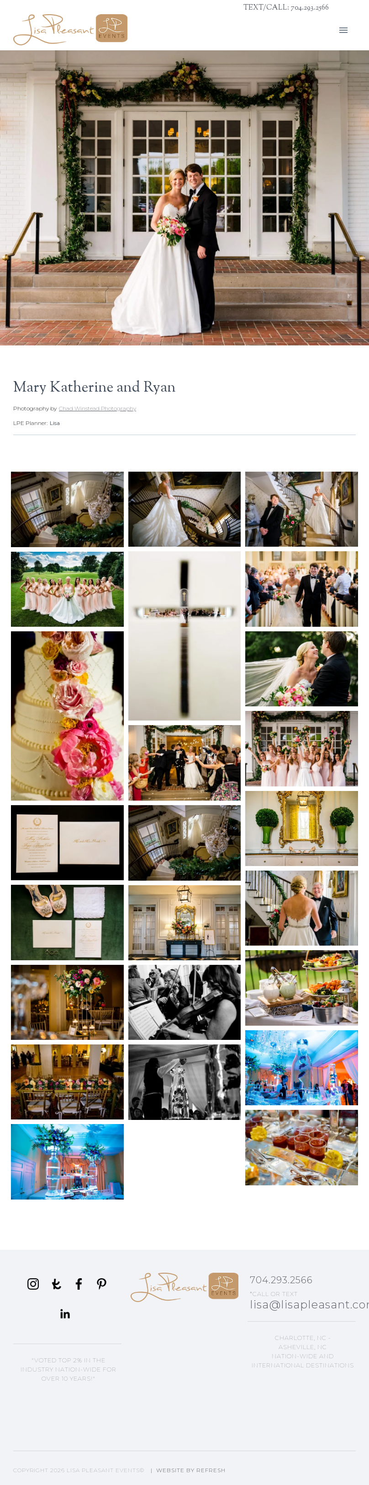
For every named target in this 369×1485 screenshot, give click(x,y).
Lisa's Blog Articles (303, 1414)
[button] (343, 29)
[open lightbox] (67, 509)
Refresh (211, 1470)
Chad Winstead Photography (97, 408)
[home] (70, 29)
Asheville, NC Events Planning (303, 1386)
